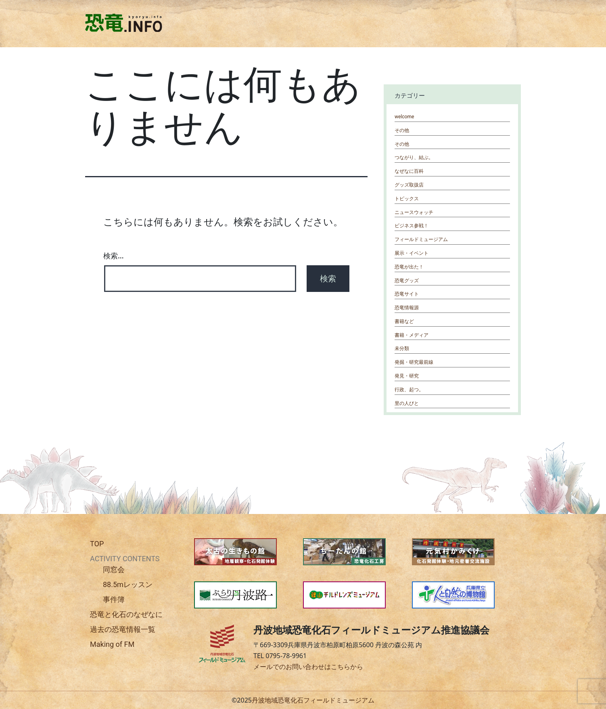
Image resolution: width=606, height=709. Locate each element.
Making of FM (112, 644)
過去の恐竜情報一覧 (122, 629)
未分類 (402, 348)
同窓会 (114, 569)
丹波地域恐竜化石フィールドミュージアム (313, 700)
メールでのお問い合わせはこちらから (308, 666)
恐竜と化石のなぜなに (126, 614)
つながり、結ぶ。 (414, 157)
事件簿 (114, 599)
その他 (402, 130)
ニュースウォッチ (414, 212)
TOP (97, 543)
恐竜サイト (407, 294)
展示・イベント (411, 253)
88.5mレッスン (128, 584)
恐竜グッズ (407, 280)
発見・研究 (407, 376)
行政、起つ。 (409, 389)
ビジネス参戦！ (411, 226)
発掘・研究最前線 (414, 362)
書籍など (404, 321)
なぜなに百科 (409, 171)
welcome (404, 117)
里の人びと (407, 403)
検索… (113, 255)
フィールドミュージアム (421, 239)
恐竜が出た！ (409, 267)
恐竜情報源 (407, 307)
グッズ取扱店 (409, 185)
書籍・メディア (411, 335)
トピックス (407, 198)
